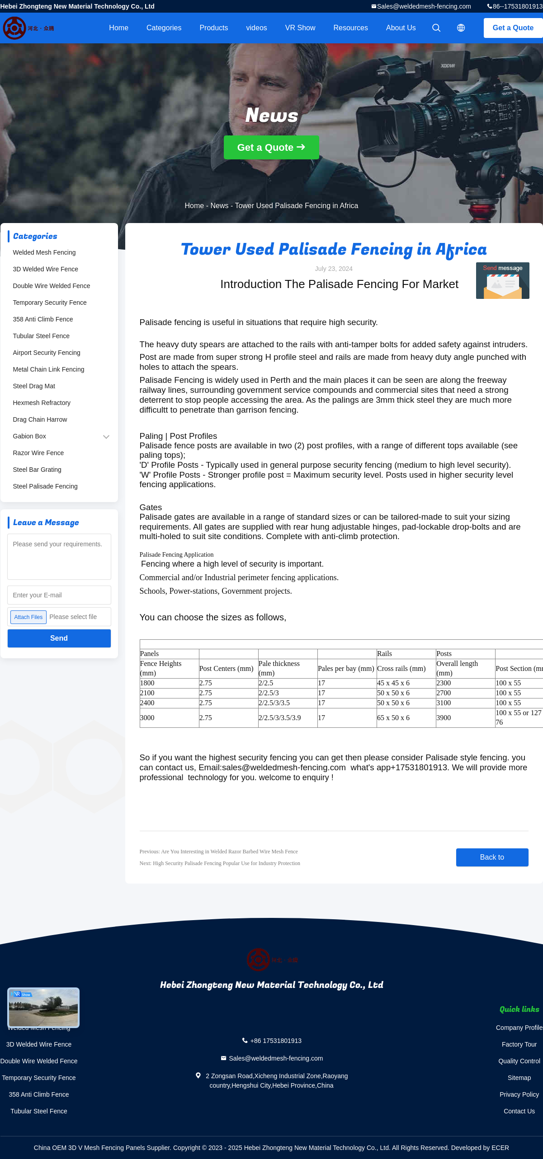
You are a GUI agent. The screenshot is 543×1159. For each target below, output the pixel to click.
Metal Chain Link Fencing (49, 369)
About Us (401, 28)
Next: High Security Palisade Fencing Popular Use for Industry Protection (220, 863)
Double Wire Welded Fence (51, 285)
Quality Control (519, 1061)
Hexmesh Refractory (42, 402)
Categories (163, 28)
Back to (492, 857)
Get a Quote (513, 28)
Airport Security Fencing (46, 352)
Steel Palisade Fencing (45, 486)
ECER (500, 1147)
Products (213, 28)
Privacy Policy (519, 1094)
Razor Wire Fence (38, 452)
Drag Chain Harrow (40, 419)
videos (256, 28)
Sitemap (519, 1077)
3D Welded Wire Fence (45, 269)
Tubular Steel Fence (41, 336)
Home (118, 28)
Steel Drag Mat (34, 386)
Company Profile (519, 1027)
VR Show (300, 28)
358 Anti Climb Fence (43, 319)
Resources (351, 28)
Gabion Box (29, 436)
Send (59, 638)
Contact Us (519, 1111)
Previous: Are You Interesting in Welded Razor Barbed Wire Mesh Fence (219, 851)
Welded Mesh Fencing (44, 252)
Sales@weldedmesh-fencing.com (424, 6)
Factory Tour (519, 1044)
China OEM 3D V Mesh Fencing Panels (89, 1147)
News (219, 205)
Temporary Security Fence (50, 302)
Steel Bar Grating (37, 469)
